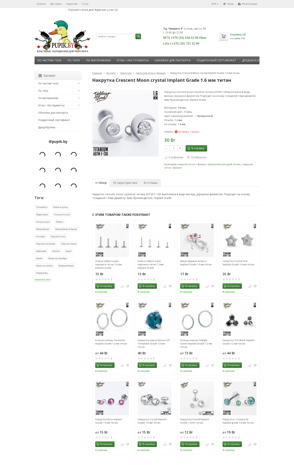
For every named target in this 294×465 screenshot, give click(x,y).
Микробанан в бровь (66, 229)
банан (39, 258)
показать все (42, 279)
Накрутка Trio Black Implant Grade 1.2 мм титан (238, 341)
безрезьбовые (66, 265)
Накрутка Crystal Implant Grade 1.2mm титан (194, 421)
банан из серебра (57, 258)
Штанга (56, 251)
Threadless (41, 207)
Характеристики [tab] (125, 182)
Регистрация (247, 3)
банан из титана (44, 265)
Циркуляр (41, 251)
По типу (73, 60)
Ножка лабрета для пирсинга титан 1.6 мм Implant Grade (108, 264)
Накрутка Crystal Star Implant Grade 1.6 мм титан (238, 262)
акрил (69, 251)
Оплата (41, 3)
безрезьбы (42, 273)
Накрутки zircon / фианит (192, 164)
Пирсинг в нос (58, 236)
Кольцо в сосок (62, 214)
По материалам (98, 60)
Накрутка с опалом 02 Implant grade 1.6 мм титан (238, 421)
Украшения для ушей (219, 164)
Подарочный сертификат (216, 60)
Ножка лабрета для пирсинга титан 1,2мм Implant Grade (151, 264)
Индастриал (42, 214)
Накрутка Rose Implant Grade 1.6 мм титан (108, 421)
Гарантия (71, 3)
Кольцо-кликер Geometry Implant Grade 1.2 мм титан (111, 341)
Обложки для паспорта (172, 60)
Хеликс (237, 164)
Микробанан (42, 229)
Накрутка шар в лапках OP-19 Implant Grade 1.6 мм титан (154, 343)
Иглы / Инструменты (132, 60)
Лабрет (59, 221)
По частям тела (49, 60)
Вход (228, 3)
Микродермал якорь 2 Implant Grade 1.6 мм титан (196, 262)
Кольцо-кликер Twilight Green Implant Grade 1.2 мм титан (196, 343)
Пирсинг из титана (45, 243)
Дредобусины (253, 60)
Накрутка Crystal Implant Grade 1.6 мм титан (152, 421)
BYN (215, 3)
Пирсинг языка (68, 243)
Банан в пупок (60, 207)
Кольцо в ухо (43, 221)
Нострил (40, 236)
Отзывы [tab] (151, 182)
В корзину (195, 148)
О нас (85, 3)
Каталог (47, 76)
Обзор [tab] (101, 182)
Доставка (56, 3)
